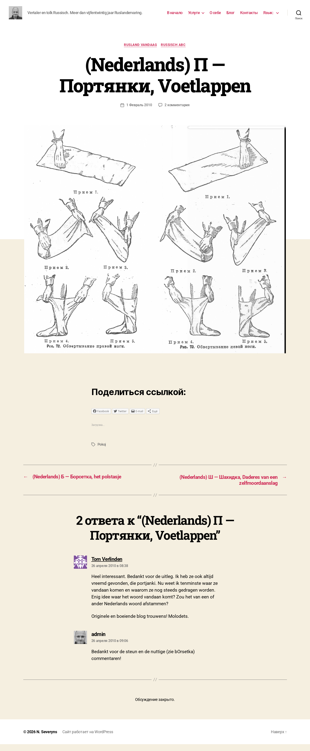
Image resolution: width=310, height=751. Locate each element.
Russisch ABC (173, 52)
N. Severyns (46, 738)
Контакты (249, 16)
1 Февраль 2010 (139, 112)
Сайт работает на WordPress (87, 738)
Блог (231, 16)
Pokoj (102, 451)
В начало (175, 16)
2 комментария (177, 112)
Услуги (194, 16)
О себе (215, 16)
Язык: (268, 16)
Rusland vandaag (140, 52)
